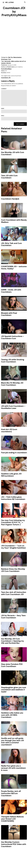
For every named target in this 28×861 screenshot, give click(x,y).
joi (25, 61)
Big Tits (10, 57)
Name (3, 108)
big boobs (8, 61)
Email (3, 115)
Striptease (4, 59)
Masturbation (17, 57)
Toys (9, 59)
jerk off (21, 61)
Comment (4, 88)
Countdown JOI (5, 77)
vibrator (8, 63)
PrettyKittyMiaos (6, 69)
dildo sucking (15, 61)
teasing (3, 63)
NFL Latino (9, 2)
